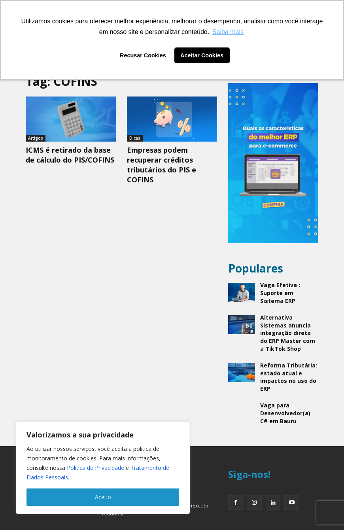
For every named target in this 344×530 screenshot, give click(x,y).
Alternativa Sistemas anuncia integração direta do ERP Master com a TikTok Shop (287, 321)
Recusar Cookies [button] (143, 55)
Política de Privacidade (95, 467)
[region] (103, 468)
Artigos (35, 138)
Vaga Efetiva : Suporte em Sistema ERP (288, 287)
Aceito (103, 497)
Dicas (134, 138)
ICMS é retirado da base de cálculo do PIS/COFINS (70, 154)
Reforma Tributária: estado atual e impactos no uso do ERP (285, 356)
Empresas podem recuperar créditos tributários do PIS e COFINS (161, 162)
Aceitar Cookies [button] (201, 55)
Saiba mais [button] (228, 31)
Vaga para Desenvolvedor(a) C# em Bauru (286, 389)
